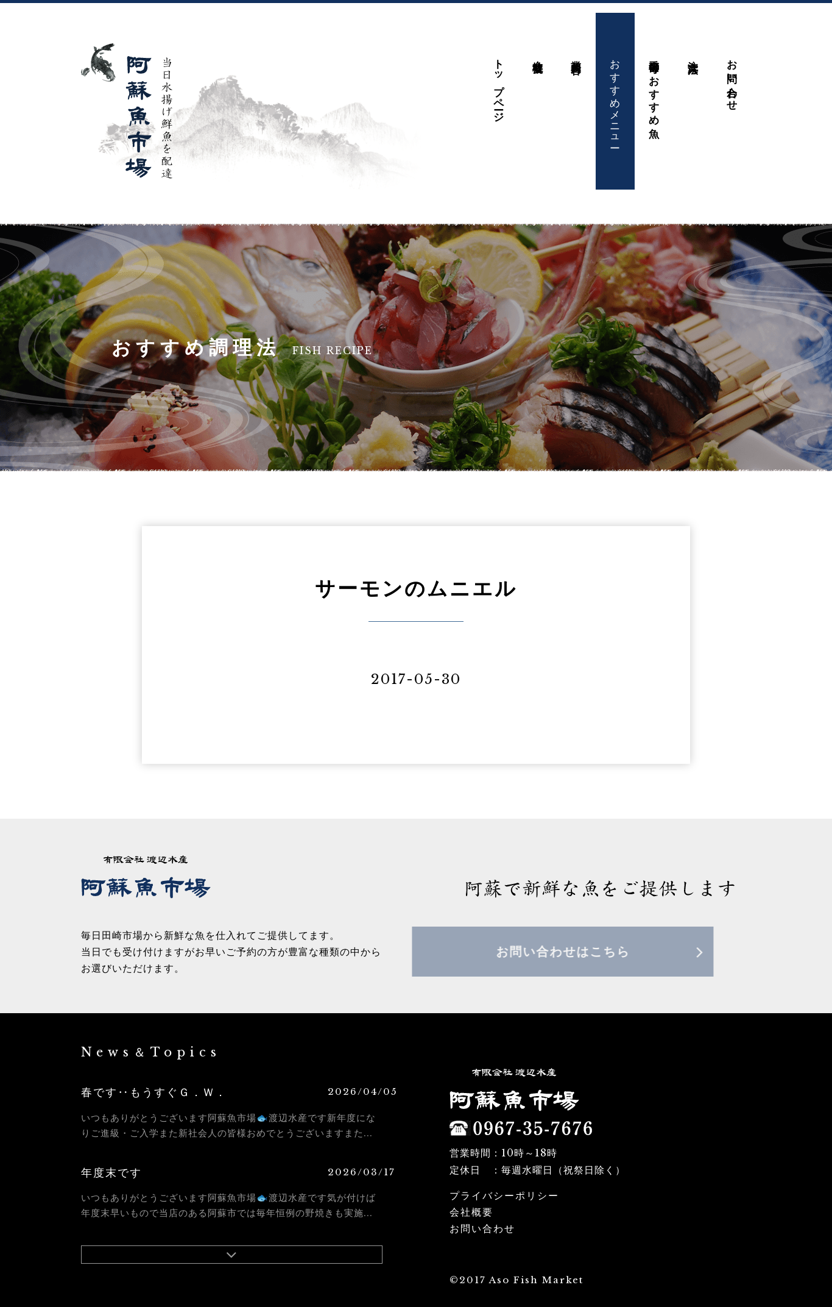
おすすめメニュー (615, 88)
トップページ (498, 76)
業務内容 (576, 45)
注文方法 (692, 45)
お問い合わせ (731, 69)
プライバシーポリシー (504, 1186)
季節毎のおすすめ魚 (653, 77)
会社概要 (537, 45)
